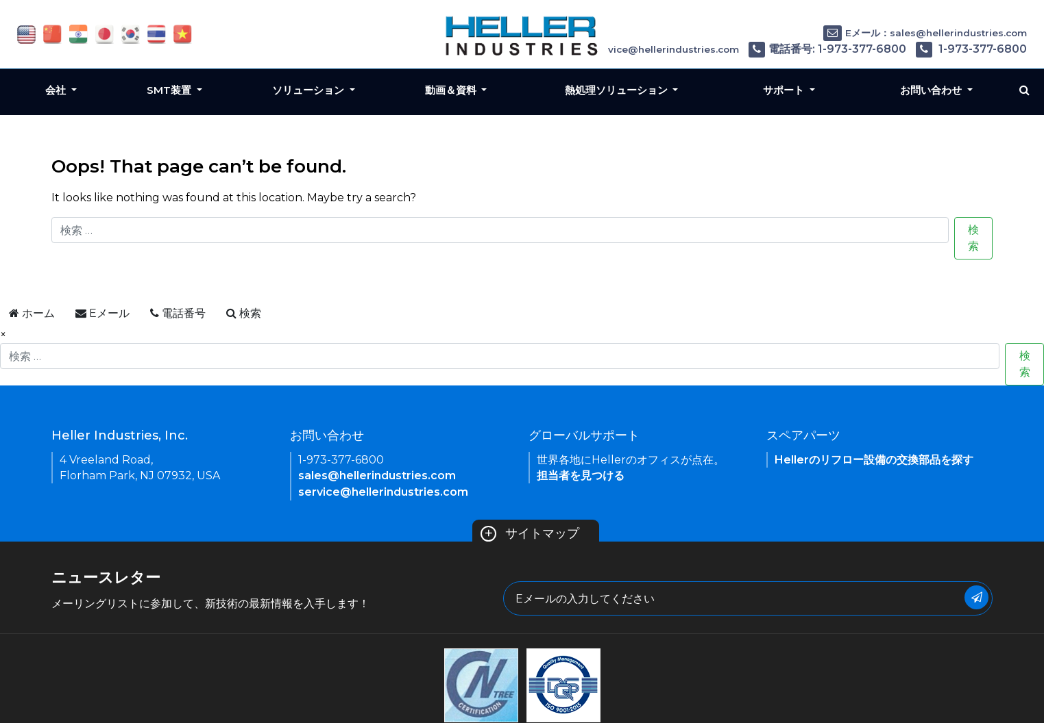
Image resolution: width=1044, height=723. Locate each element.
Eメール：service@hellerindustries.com (632, 49)
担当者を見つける (580, 475)
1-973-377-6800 (971, 48)
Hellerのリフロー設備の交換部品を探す (874, 459)
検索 (973, 238)
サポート (785, 90)
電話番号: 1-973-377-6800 (827, 48)
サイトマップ (530, 533)
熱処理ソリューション (617, 90)
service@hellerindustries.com (383, 491)
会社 (57, 90)
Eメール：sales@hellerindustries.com (925, 32)
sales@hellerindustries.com (377, 475)
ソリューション (309, 90)
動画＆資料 (452, 90)
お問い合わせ (932, 90)
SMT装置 (170, 90)
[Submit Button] (976, 597)
